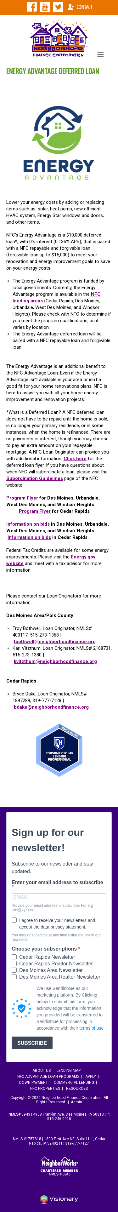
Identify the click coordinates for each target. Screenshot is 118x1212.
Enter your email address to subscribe (57, 882)
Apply (90, 1076)
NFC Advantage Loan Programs (48, 1076)
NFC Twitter (58, 7)
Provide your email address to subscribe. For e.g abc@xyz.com (52, 907)
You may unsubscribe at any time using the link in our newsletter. (56, 937)
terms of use (91, 1028)
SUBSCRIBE (32, 1043)
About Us (41, 1070)
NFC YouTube (45, 7)
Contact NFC (80, 7)
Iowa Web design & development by (59, 1199)
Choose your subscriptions (45, 949)
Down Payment (33, 1082)
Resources (77, 1088)
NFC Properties (45, 1088)
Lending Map (69, 1070)
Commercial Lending (74, 1082)
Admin (76, 1102)
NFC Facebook (32, 7)
